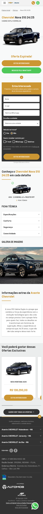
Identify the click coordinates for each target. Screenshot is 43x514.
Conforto (21, 220)
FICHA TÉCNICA (22, 200)
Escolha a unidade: (10, 118)
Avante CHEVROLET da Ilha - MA (21, 442)
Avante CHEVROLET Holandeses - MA (21, 429)
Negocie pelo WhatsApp (21, 70)
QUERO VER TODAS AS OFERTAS (21, 412)
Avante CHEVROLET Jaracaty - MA (21, 436)
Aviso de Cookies (21, 505)
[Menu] (4, 3)
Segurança (21, 227)
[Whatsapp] (38, 3)
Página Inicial (6, 10)
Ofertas (15, 10)
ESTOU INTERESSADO (21, 63)
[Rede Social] (11, 450)
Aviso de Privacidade (21, 508)
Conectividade (21, 233)
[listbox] (21, 123)
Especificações (21, 214)
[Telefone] (33, 3)
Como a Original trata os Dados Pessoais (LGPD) (21, 503)
